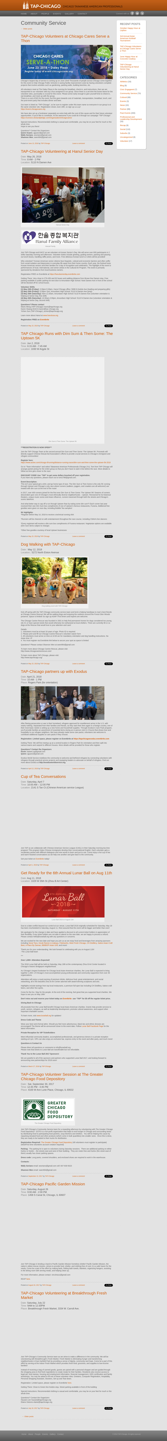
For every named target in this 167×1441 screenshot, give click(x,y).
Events (57, 14)
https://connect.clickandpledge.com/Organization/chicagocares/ (46, 118)
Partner (123, 109)
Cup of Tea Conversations (43, 776)
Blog (122, 85)
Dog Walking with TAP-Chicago (48, 544)
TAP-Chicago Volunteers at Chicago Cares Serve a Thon (130, 48)
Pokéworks (63, 943)
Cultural (123, 97)
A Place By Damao (33, 945)
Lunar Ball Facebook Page (92, 1026)
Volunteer (124, 141)
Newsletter (137, 13)
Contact (82, 14)
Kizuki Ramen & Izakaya (48, 943)
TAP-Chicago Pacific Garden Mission (53, 1184)
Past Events (125, 113)
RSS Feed (142, 13)
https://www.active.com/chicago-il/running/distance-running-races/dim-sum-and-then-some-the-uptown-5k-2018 (66, 462)
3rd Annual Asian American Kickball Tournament (128, 38)
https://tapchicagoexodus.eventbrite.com (91, 739)
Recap (123, 125)
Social (122, 129)
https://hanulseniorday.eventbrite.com (65, 274)
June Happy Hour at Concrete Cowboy (128, 57)
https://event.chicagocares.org (33, 109)
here (28, 1279)
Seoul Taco (33, 943)
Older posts (26, 29)
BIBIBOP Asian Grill (50, 945)
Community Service (128, 93)
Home (24, 14)
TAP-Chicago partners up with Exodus (54, 671)
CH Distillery (92, 943)
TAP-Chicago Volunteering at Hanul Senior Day (62, 151)
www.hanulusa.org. (50, 315)
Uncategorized (126, 137)
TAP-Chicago (45, 143)
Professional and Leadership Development (131, 118)
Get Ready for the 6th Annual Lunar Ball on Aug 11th (66, 873)
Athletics (123, 81)
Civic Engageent (127, 89)
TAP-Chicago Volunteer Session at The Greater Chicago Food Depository (62, 1076)
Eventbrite (44, 320)
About (34, 14)
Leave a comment (78, 143)
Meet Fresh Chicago (77, 943)
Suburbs (123, 133)
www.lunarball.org (44, 1016)
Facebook (132, 13)
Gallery (69, 14)
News (122, 105)
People (45, 14)
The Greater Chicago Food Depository (56, 1142)
